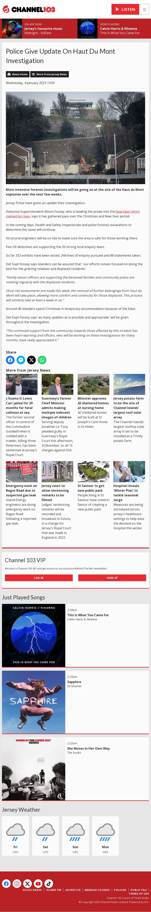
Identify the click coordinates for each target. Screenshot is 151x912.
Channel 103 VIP (25, 560)
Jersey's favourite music (44, 28)
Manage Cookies (97, 890)
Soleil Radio (32, 890)
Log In (38, 578)
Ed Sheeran (74, 686)
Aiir (146, 902)
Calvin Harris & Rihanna (118, 28)
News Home (20, 74)
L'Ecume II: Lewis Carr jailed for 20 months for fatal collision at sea (22, 394)
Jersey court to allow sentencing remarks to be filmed (57, 481)
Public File (139, 890)
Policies (120, 890)
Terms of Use (139, 893)
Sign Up (112, 578)
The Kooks (74, 753)
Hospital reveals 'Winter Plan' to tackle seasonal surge (129, 481)
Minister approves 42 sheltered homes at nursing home (93, 392)
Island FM (53, 890)
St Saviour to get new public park (93, 476)
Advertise (72, 890)
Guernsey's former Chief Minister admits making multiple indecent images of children (57, 396)
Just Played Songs (23, 597)
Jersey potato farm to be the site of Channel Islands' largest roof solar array (129, 396)
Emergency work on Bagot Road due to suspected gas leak (22, 479)
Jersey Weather (21, 809)
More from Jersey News (52, 74)
